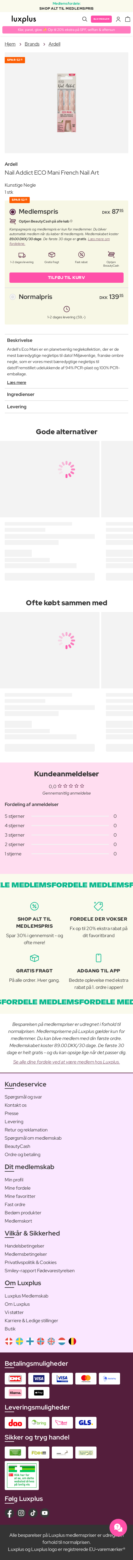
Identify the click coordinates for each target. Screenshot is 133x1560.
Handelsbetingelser (24, 1246)
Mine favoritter (20, 1196)
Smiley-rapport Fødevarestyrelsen (40, 1271)
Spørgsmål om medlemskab (33, 1138)
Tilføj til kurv (66, 277)
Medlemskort (18, 1221)
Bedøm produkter (23, 1213)
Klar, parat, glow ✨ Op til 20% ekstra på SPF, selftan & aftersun (66, 29)
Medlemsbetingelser (26, 1254)
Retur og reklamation (26, 1130)
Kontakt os (15, 1105)
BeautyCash (17, 1146)
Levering (14, 1121)
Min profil (14, 1180)
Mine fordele (18, 1188)
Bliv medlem (101, 19)
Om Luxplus (17, 1304)
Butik (10, 1329)
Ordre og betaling (22, 1154)
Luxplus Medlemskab (26, 1296)
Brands (32, 44)
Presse (12, 1113)
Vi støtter (14, 1312)
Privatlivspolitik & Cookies (30, 1262)
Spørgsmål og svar (23, 1097)
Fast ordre (15, 1204)
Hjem (10, 44)
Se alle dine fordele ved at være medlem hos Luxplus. (66, 1062)
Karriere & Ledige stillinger (31, 1320)
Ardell (54, 44)
